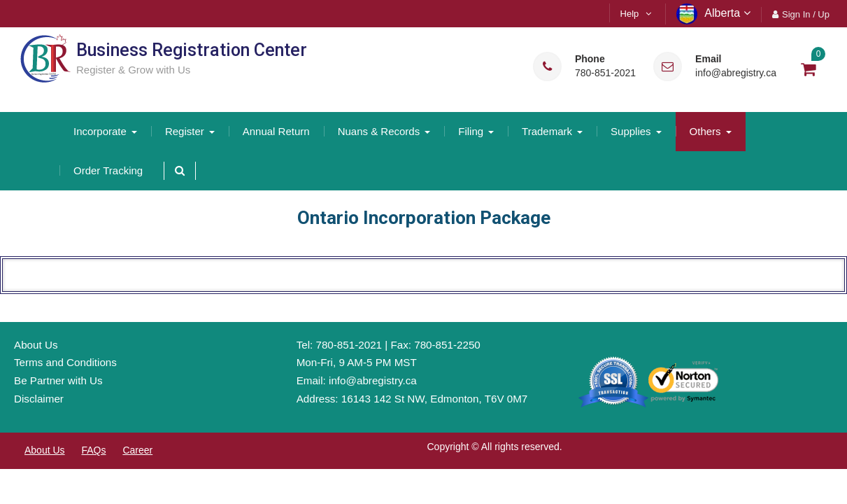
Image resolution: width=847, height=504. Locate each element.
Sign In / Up (806, 14)
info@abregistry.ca (735, 73)
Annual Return (276, 131)
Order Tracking (108, 170)
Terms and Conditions (65, 362)
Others (705, 131)
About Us (35, 345)
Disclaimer (39, 399)
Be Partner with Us (58, 380)
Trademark (547, 131)
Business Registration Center (191, 50)
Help (629, 13)
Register (184, 131)
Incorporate (100, 131)
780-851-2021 (605, 73)
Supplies (631, 131)
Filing (470, 131)
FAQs (93, 450)
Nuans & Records (379, 131)
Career (137, 450)
